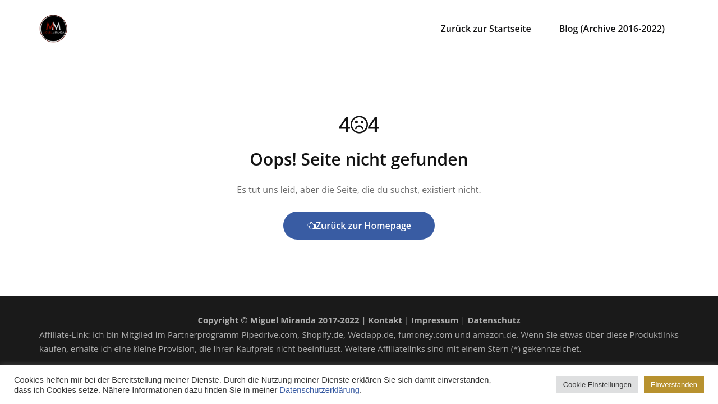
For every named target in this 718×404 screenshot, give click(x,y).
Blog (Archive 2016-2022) (612, 28)
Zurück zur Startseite (486, 28)
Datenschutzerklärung (319, 389)
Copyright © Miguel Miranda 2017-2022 (278, 319)
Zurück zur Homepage (359, 225)
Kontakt (386, 319)
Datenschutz (494, 319)
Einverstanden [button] (674, 384)
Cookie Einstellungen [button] (597, 384)
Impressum (434, 319)
